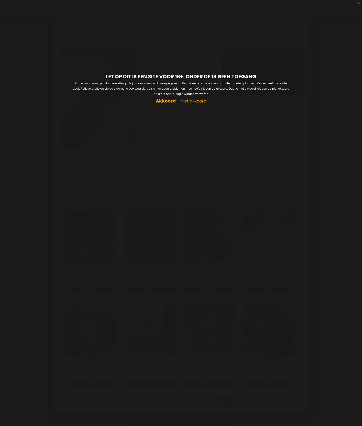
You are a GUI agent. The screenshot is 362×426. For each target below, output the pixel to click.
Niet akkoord (193, 101)
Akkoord (166, 101)
